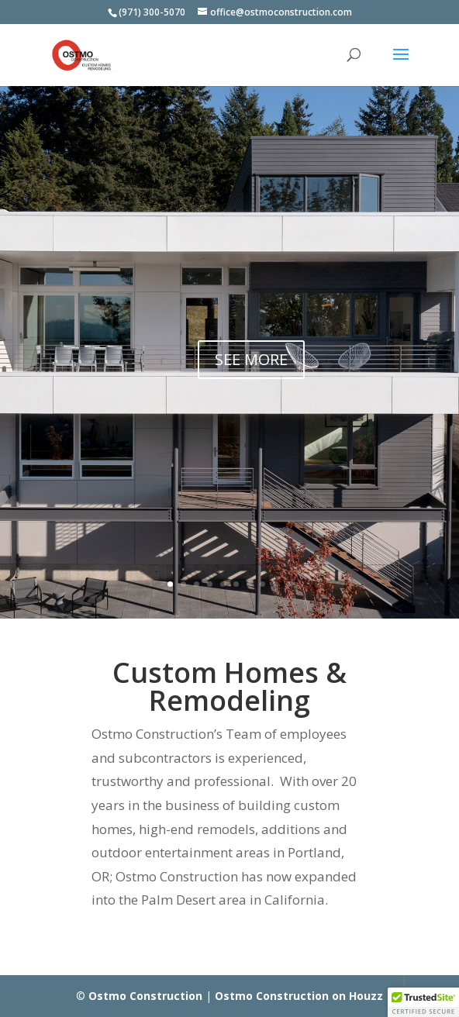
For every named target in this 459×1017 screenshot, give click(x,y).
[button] (423, 1002)
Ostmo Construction (145, 995)
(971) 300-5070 (152, 12)
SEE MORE (251, 360)
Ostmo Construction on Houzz (299, 995)
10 (289, 584)
